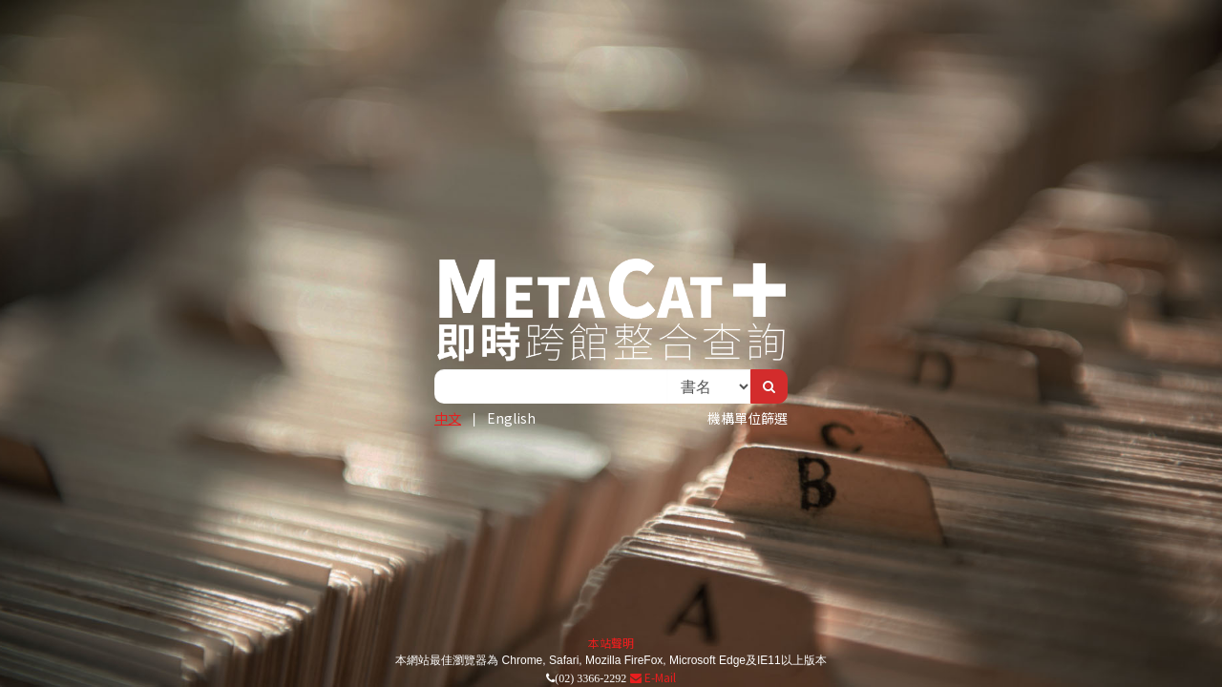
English (511, 417)
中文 (447, 417)
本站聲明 (611, 643)
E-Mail (653, 677)
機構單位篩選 (747, 417)
